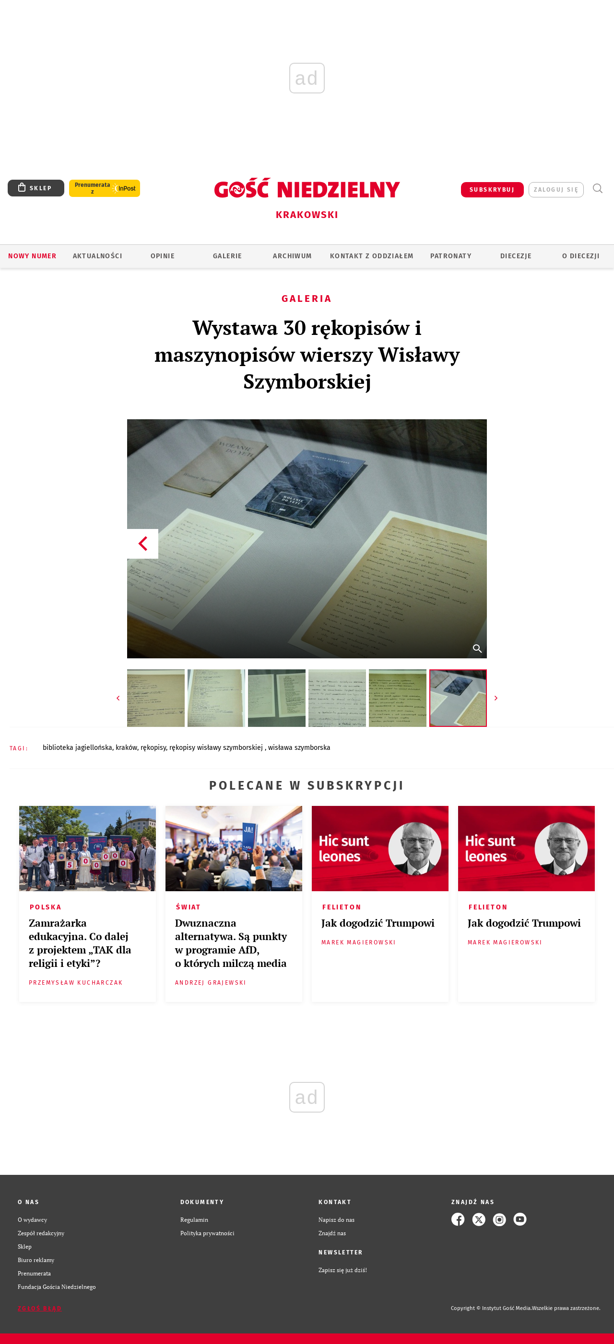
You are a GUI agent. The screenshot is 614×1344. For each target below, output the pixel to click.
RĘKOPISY (153, 748)
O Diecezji (581, 256)
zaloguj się (556, 189)
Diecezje (515, 256)
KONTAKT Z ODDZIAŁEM (372, 256)
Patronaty (451, 256)
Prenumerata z (92, 188)
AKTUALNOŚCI (97, 256)
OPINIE (163, 256)
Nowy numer (32, 256)
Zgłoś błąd (40, 1308)
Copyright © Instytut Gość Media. (491, 1308)
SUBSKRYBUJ (492, 189)
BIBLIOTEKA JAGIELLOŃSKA (77, 748)
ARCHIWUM (292, 256)
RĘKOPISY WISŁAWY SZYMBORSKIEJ (217, 748)
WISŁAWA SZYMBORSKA (299, 748)
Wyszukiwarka (597, 188)
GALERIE (227, 256)
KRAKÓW (126, 748)
